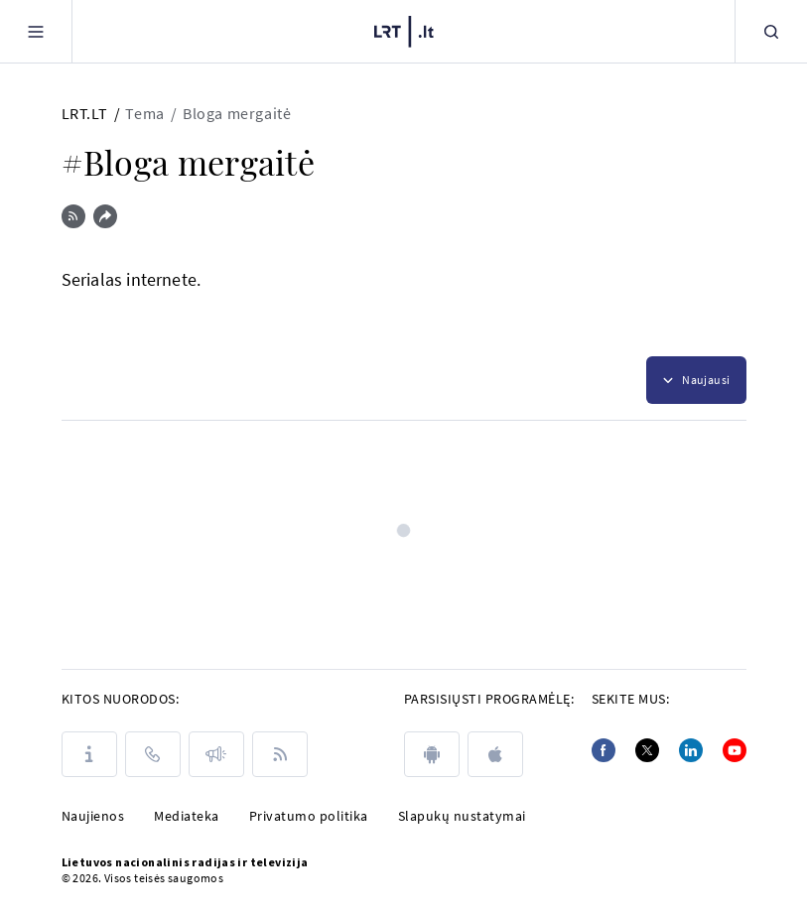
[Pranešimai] (216, 754)
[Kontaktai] (153, 754)
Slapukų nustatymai (462, 816)
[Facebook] (603, 750)
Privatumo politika (308, 816)
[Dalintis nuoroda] (105, 216)
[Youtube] (734, 750)
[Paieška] (771, 31)
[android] (432, 754)
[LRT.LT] (404, 29)
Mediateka (186, 816)
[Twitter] (647, 750)
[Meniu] (35, 31)
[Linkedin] (691, 750)
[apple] (495, 754)
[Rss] (280, 754)
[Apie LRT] (89, 754)
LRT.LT (85, 113)
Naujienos (93, 816)
